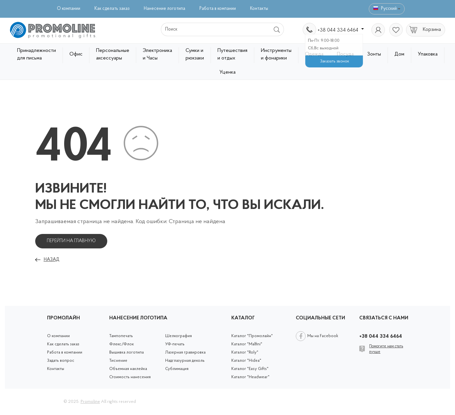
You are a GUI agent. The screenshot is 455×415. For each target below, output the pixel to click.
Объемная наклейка (128, 369)
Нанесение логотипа (164, 8)
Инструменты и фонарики (276, 54)
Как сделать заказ (112, 8)
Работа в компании (217, 8)
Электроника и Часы (157, 54)
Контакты (259, 8)
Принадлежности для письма (36, 54)
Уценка (227, 72)
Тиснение (118, 360)
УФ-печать (175, 344)
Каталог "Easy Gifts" (249, 369)
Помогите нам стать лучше (386, 349)
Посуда (345, 54)
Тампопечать (121, 336)
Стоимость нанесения (130, 377)
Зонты (374, 54)
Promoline (90, 402)
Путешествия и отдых (232, 54)
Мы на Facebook (322, 336)
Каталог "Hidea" (246, 360)
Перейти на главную (71, 241)
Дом (399, 54)
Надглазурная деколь (185, 360)
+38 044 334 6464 (340, 30)
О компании (68, 8)
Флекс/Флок (121, 344)
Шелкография (178, 336)
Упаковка (428, 54)
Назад (51, 259)
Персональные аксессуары (112, 54)
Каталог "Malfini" (246, 344)
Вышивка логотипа (126, 352)
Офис (76, 54)
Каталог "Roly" (244, 352)
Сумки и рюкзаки (195, 54)
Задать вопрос (60, 360)
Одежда (314, 54)
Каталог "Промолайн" (252, 336)
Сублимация (177, 369)
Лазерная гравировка (185, 352)
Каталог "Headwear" (250, 377)
